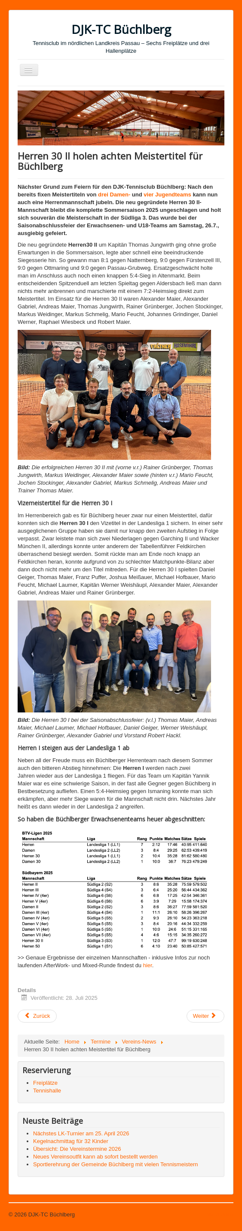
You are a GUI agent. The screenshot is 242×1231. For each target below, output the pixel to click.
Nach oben (219, 1214)
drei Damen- (114, 194)
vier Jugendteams (167, 194)
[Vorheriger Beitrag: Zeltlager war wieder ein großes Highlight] (37, 1016)
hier (147, 965)
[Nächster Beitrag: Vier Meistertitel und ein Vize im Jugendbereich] (205, 1016)
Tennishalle (47, 1090)
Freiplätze (45, 1083)
